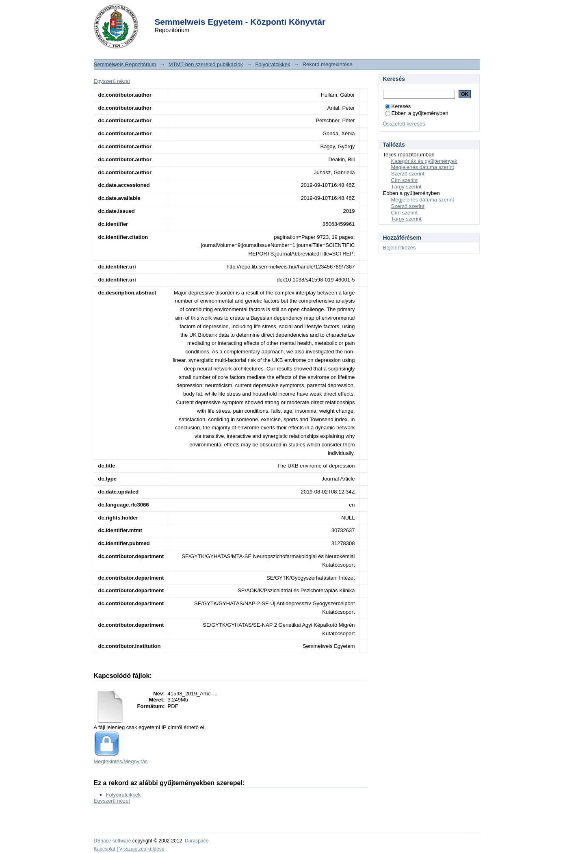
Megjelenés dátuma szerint (422, 167)
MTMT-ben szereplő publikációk (206, 64)
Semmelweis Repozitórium (125, 64)
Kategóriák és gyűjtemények (424, 161)
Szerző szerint (407, 174)
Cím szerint (404, 180)
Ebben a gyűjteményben (416, 113)
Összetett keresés (404, 124)
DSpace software (112, 841)
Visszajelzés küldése (141, 849)
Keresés (398, 106)
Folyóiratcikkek (272, 64)
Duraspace (196, 841)
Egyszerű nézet (112, 81)
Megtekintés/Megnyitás (121, 761)
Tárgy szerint (406, 187)
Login (268, 12)
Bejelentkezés (399, 248)
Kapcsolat (104, 849)
